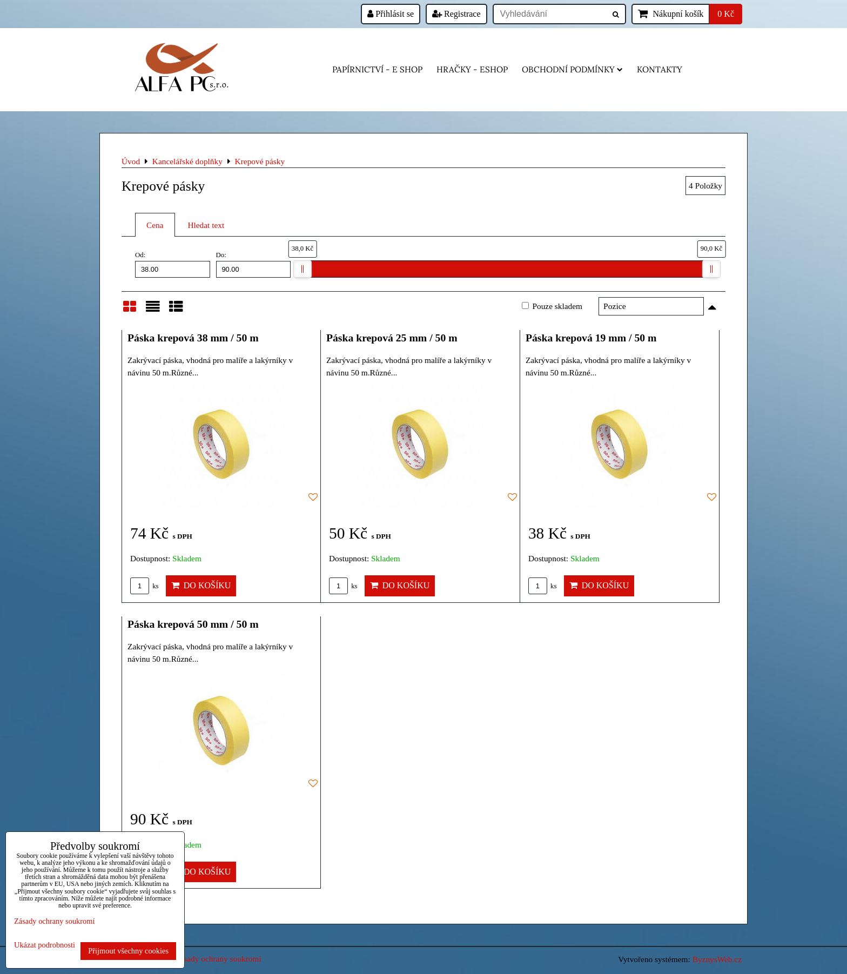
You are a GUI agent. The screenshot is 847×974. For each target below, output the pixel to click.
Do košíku (201, 585)
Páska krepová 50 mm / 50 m (193, 624)
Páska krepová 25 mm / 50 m (392, 338)
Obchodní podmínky (572, 69)
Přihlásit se (390, 13)
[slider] (302, 269)
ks (144, 586)
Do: (253, 264)
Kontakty (659, 69)
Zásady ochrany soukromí (218, 958)
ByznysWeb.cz (717, 959)
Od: (172, 264)
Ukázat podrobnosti (44, 945)
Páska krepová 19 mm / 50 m (591, 338)
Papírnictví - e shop (377, 69)
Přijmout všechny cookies (128, 950)
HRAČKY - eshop (472, 69)
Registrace (456, 13)
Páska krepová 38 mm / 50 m (193, 338)
